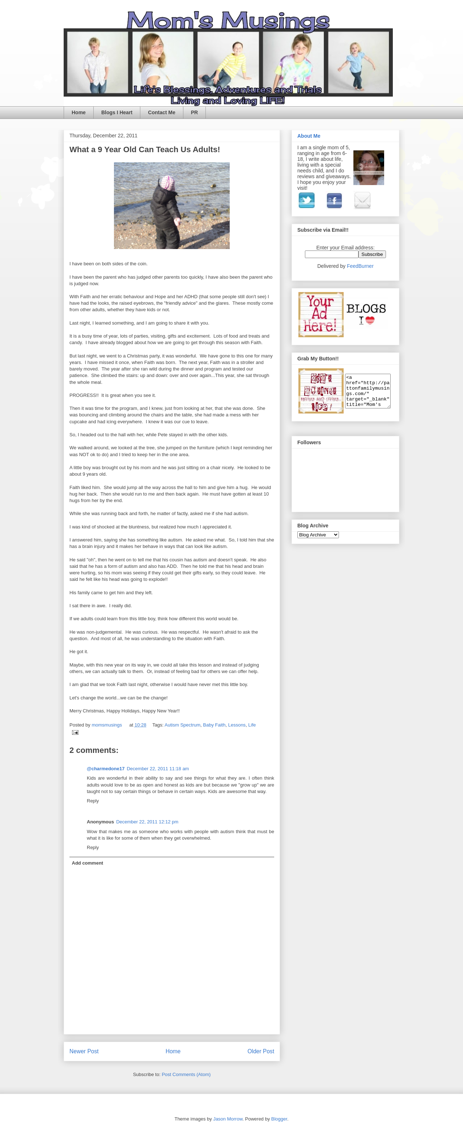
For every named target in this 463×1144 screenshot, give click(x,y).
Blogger (279, 1119)
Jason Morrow (227, 1119)
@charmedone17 (105, 768)
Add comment (87, 863)
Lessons (237, 725)
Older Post (260, 1051)
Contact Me (161, 112)
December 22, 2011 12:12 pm (147, 821)
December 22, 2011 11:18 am (158, 768)
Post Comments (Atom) (186, 1074)
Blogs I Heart (116, 112)
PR (194, 112)
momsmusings (107, 725)
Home (79, 112)
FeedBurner (360, 266)
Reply (93, 801)
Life (252, 725)
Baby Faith (214, 725)
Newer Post (84, 1051)
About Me (308, 136)
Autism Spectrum (182, 725)
